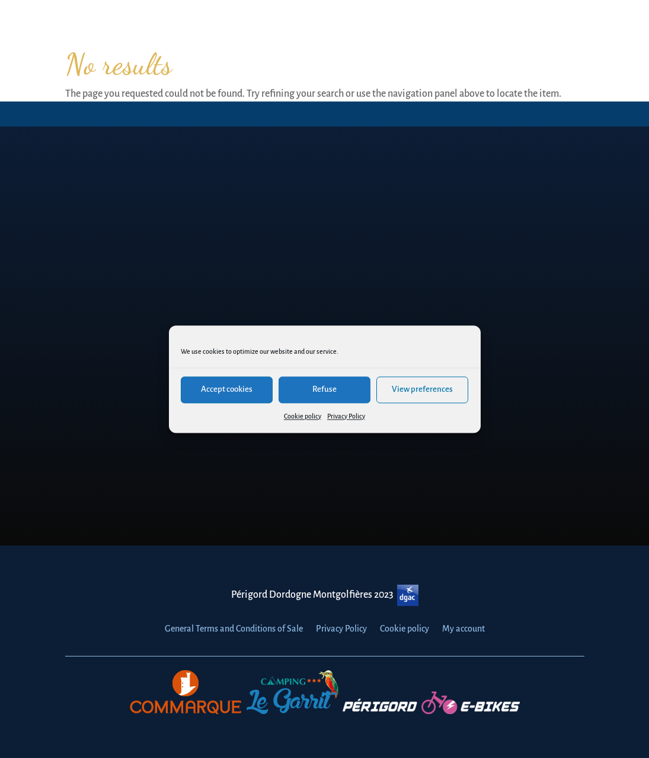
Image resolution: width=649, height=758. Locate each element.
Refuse (324, 389)
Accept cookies (226, 389)
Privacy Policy (346, 416)
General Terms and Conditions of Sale (234, 628)
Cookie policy (302, 416)
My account (463, 628)
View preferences (422, 389)
